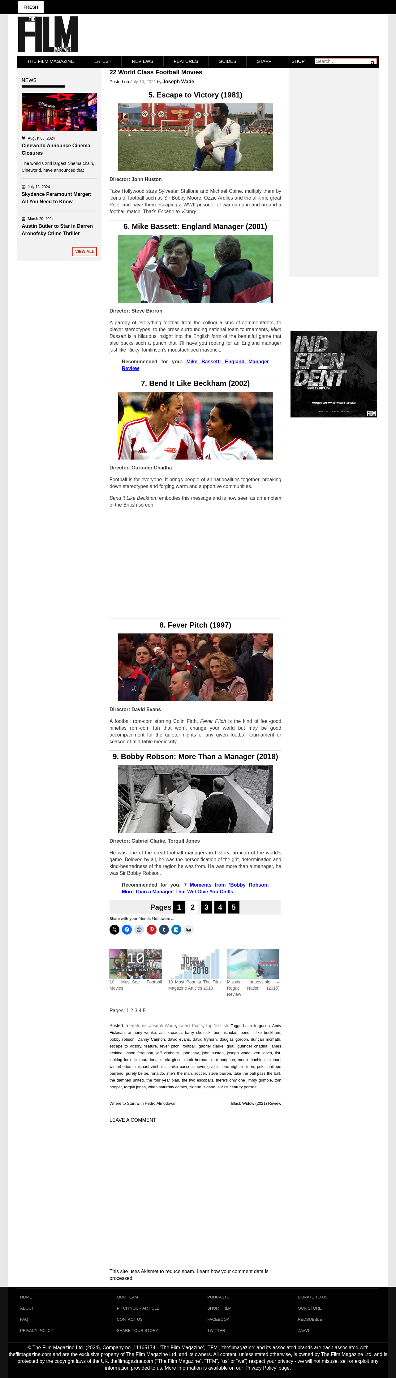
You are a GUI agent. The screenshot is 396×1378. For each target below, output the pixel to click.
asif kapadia (170, 1032)
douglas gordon (234, 1039)
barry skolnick (198, 1032)
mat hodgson (223, 1059)
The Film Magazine (50, 61)
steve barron (220, 1073)
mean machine (251, 1059)
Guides (228, 61)
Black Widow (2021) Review (256, 1103)
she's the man (179, 1073)
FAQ (24, 1319)
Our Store (310, 1308)
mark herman (196, 1059)
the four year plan (162, 1080)
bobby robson (122, 1039)
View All (84, 251)
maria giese (171, 1059)
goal (231, 1046)
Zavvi (303, 1330)
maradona (149, 1059)
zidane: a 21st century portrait (230, 1087)
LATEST (103, 61)
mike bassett (181, 1066)
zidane (195, 1087)
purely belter (137, 1073)
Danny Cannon (151, 1039)
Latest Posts (191, 1025)
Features (186, 61)
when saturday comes (167, 1087)
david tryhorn (205, 1039)
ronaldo (157, 1073)
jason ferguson (139, 1053)
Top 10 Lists (217, 1025)
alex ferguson (257, 1025)
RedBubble (310, 1319)
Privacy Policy (36, 1330)
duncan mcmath (265, 1039)
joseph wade (238, 1053)
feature (150, 1046)
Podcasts (218, 1297)
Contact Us (130, 1319)
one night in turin (238, 1066)
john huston (213, 1053)
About (27, 1308)
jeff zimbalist (167, 1053)
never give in (208, 1066)
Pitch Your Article (138, 1308)
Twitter (216, 1330)
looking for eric (123, 1059)
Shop (298, 61)
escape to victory (125, 1046)
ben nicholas (225, 1032)
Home (26, 1297)
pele (261, 1066)
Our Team (127, 1297)
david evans (179, 1039)
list (277, 1053)
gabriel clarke (211, 1046)
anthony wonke (142, 1032)
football (189, 1046)
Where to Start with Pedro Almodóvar (143, 1103)
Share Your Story (137, 1330)
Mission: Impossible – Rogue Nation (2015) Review (253, 988)
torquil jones (135, 1087)
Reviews (142, 61)
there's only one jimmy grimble (244, 1080)
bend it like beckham (260, 1032)
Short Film (219, 1308)
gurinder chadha (252, 1046)
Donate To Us (313, 1297)
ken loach (263, 1053)
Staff (264, 61)
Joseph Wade (178, 81)
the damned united (127, 1080)
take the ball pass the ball (257, 1073)
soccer (200, 1073)
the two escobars (197, 1080)
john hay (190, 1053)
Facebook (218, 1319)
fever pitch (169, 1046)
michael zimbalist (151, 1066)
